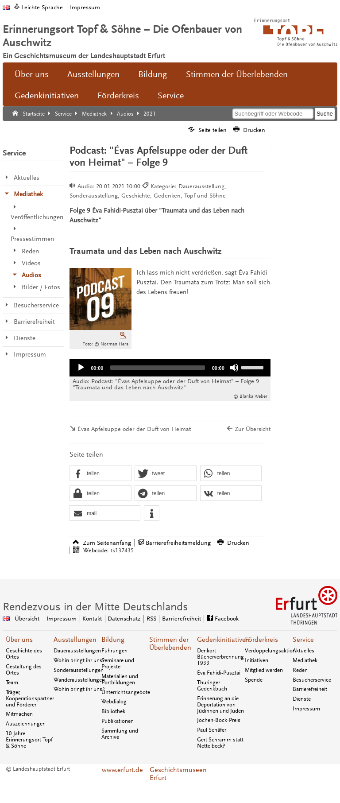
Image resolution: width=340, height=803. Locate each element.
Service (171, 96)
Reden (300, 670)
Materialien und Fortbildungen (119, 679)
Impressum (85, 7)
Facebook (227, 618)
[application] (170, 367)
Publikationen (117, 721)
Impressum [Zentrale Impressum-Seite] (61, 618)
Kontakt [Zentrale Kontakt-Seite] (92, 618)
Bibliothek (113, 711)
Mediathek (305, 660)
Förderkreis (118, 96)
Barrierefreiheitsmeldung (178, 542)
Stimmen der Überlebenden (237, 74)
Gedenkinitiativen (47, 96)
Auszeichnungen (26, 724)
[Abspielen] (81, 367)
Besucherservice (312, 680)
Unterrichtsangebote (125, 692)
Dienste (302, 699)
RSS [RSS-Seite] (151, 618)
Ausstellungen (93, 74)
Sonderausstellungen (79, 670)
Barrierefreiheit (310, 689)
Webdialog (114, 701)
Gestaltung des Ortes (24, 669)
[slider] (157, 367)
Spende (254, 680)
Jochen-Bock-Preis (218, 720)
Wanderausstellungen (79, 680)
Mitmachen (19, 714)
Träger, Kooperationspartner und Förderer (30, 698)
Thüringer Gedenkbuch (212, 685)
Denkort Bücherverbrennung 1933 (220, 657)
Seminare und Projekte (117, 663)
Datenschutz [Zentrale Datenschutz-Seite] (124, 618)
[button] (100, 473)
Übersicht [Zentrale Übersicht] (27, 618)
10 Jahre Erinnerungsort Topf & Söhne (29, 739)
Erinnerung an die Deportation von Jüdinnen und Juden (220, 704)
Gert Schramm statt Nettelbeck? (220, 743)
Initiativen (256, 660)
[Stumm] (234, 367)
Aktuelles (303, 651)
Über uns (32, 74)
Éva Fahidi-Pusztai (218, 673)
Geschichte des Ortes (24, 654)
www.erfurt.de (122, 770)
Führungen (114, 651)
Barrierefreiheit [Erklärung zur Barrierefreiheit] (181, 618)
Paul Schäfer (211, 730)
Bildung (152, 74)
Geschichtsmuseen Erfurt (170, 774)
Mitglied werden (264, 670)
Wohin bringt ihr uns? (79, 660)
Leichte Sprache (42, 7)
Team (12, 682)
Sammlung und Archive (119, 734)
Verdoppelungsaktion (270, 651)
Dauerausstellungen (77, 651)
